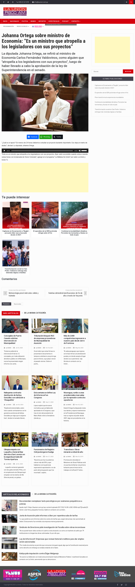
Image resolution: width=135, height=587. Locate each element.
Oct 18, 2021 (49, 348)
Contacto (75, 21)
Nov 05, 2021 (79, 404)
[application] (45, 151)
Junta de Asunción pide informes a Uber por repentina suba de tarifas (48, 516)
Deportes (42, 21)
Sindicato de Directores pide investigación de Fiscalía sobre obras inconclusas (52, 527)
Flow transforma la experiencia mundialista (109, 97)
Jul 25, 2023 (19, 348)
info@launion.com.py (40, 2)
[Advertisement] (45, 177)
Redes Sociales (23, 26)
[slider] (42, 150)
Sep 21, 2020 (49, 402)
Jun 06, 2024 (19, 404)
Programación (8, 26)
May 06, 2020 (79, 348)
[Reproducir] (4, 151)
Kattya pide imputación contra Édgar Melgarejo (39, 553)
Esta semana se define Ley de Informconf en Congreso (45, 395)
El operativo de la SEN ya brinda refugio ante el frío (111, 92)
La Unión (8, 348)
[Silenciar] (80, 151)
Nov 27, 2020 (49, 456)
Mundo (33, 21)
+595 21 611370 (23, 2)
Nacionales (14, 21)
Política (25, 21)
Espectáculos (54, 21)
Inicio (5, 21)
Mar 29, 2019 (79, 456)
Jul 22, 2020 (19, 464)
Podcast (65, 21)
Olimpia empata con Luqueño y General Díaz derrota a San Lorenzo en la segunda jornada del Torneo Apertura (14, 454)
